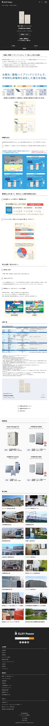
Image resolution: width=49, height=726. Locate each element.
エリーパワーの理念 (6, 657)
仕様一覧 (35, 45)
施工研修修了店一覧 (6, 694)
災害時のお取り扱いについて (24, 406)
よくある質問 (24, 718)
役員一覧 (4, 652)
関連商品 (24, 48)
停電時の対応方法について (24, 408)
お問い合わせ (21, 411)
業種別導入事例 (5, 690)
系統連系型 (4, 680)
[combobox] (22, 638)
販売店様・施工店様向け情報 (8, 709)
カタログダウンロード (6, 687)
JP (39, 2)
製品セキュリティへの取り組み (8, 706)
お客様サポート (5, 702)
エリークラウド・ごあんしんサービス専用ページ (12, 704)
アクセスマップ (5, 668)
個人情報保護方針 (24, 713)
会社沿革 (4, 664)
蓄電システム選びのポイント (8, 676)
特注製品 (4, 683)
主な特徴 (13, 45)
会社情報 (4, 650)
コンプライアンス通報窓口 (24, 715)
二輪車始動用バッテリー (7, 685)
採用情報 (4, 654)
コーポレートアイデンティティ (8, 661)
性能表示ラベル (5, 692)
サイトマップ (24, 716)
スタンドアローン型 (6, 678)
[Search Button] (31, 638)
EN (42, 2)
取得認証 (4, 666)
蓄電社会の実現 (5, 659)
